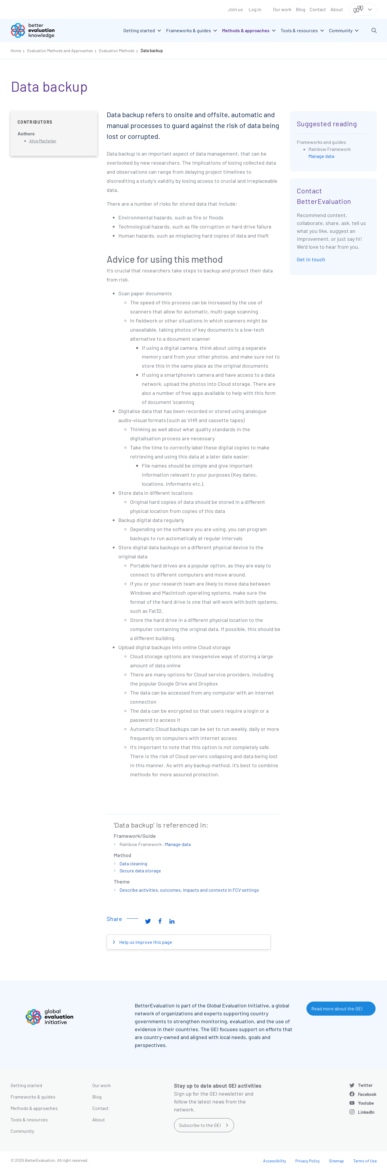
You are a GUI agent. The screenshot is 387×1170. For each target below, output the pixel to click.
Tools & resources (29, 1119)
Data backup (152, 50)
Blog (300, 9)
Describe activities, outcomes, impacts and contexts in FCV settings (189, 890)
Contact (318, 9)
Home (16, 50)
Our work (282, 9)
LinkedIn (366, 1112)
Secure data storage (140, 870)
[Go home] (37, 30)
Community (22, 1131)
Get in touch (311, 259)
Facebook (367, 1094)
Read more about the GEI (336, 1008)
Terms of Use (365, 1160)
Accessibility (274, 1160)
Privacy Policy (307, 1160)
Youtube (366, 1103)
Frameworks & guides (33, 1096)
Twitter (365, 1085)
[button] (374, 30)
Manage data (178, 844)
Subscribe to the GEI (200, 1125)
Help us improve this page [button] (145, 942)
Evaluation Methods (116, 50)
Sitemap (336, 1160)
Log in (255, 9)
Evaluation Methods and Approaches (60, 50)
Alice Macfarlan (42, 140)
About (336, 9)
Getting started (26, 1085)
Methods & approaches (34, 1108)
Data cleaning (133, 863)
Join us (235, 9)
